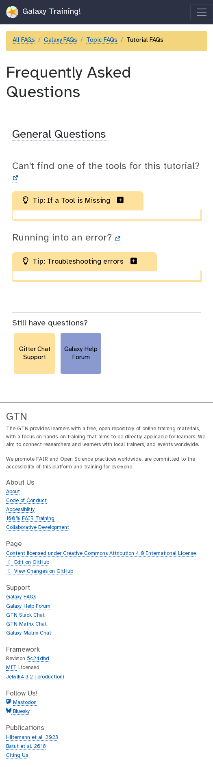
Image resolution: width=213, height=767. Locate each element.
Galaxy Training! (43, 12)
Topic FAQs (101, 40)
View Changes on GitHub (39, 571)
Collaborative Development (37, 527)
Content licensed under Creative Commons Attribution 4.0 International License (101, 553)
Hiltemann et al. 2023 (32, 737)
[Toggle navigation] (201, 12)
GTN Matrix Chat (26, 624)
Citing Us (17, 755)
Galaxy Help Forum (28, 606)
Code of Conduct (26, 500)
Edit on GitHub (27, 563)
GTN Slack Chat (25, 615)
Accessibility (20, 509)
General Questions (60, 135)
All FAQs (24, 40)
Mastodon (25, 702)
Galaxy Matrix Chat (28, 633)
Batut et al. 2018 (26, 746)
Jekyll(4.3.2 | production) (35, 677)
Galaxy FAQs (60, 40)
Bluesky (20, 711)
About (13, 491)
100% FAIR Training (30, 518)
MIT (11, 667)
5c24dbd (38, 658)
